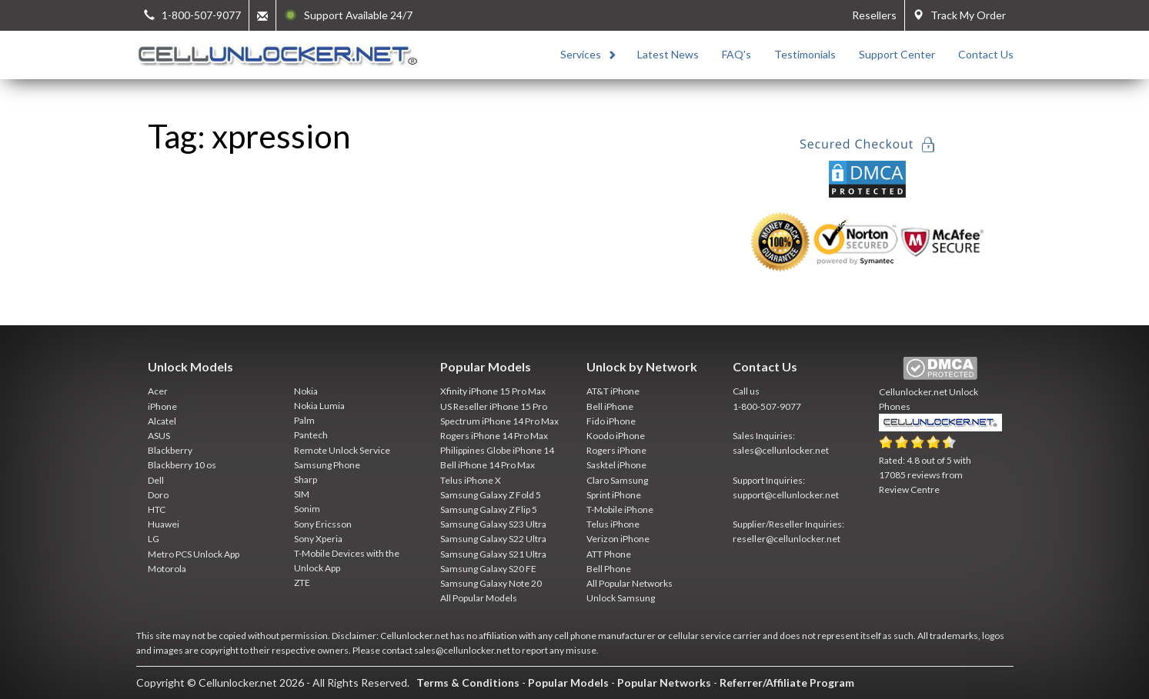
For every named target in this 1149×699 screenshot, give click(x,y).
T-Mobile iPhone (619, 509)
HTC (156, 509)
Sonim (307, 508)
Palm (304, 420)
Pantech (311, 435)
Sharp (305, 479)
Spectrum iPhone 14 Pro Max (499, 421)
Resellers (874, 15)
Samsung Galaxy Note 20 (491, 583)
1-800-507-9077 (767, 406)
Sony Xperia (318, 538)
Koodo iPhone (615, 435)
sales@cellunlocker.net (781, 450)
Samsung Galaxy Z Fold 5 (490, 495)
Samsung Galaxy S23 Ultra (493, 524)
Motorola (167, 568)
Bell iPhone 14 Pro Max (487, 465)
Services (580, 54)
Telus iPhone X (470, 480)
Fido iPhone (611, 421)
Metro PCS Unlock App (193, 554)
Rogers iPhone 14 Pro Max (494, 435)
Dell (156, 480)
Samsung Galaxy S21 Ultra (493, 554)
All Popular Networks (629, 583)
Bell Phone (608, 568)
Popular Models (568, 682)
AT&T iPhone (613, 391)
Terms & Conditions (467, 682)
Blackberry (170, 450)
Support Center (897, 54)
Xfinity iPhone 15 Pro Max (493, 391)
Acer (158, 391)
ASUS (159, 435)
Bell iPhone (609, 406)
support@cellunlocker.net (786, 495)
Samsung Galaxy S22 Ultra (493, 538)
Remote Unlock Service (342, 450)
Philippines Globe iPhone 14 (497, 450)
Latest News (668, 54)
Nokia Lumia (319, 405)
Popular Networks (664, 682)
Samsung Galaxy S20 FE (488, 568)
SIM (301, 494)
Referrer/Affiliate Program (787, 682)
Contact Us (986, 54)
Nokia (306, 391)
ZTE (302, 582)
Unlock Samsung (620, 598)
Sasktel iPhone (616, 465)
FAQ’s (736, 54)
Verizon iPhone (618, 538)
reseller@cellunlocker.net (786, 538)
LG (153, 538)
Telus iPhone (613, 524)
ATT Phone (608, 554)
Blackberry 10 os (182, 465)
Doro (158, 495)
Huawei (163, 524)
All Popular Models (478, 598)
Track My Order (959, 15)
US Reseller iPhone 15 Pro (493, 406)
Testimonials (805, 54)
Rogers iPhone (616, 450)
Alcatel (162, 421)
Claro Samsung (617, 480)
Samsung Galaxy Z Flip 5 (488, 509)
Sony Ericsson (323, 524)
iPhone (162, 406)
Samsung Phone (327, 465)
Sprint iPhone (613, 495)
